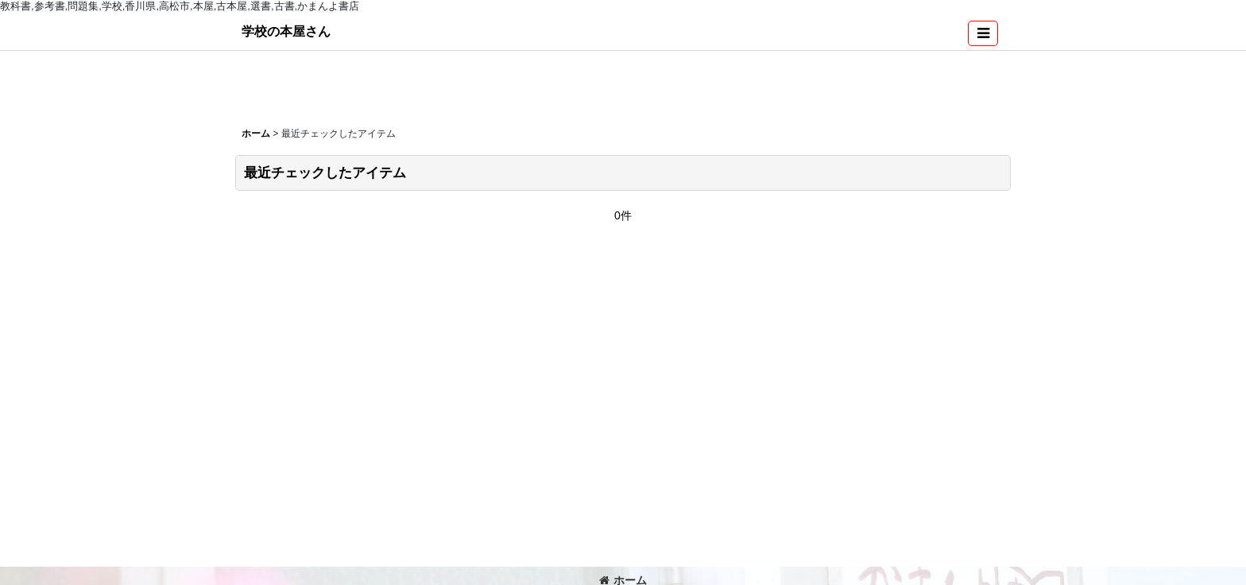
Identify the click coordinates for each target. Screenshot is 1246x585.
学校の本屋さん (286, 31)
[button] (983, 33)
